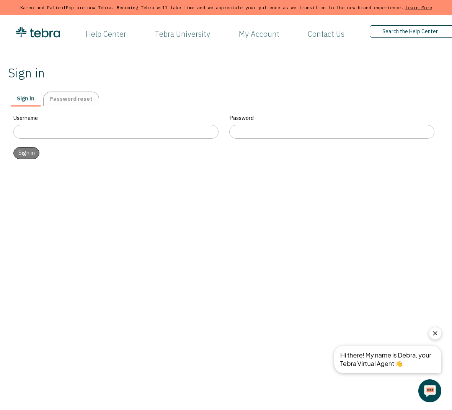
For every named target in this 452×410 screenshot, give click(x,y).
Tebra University (182, 34)
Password (241, 117)
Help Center (106, 34)
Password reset (71, 98)
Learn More (418, 7)
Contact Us (326, 34)
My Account (259, 34)
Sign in (25, 98)
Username (25, 117)
